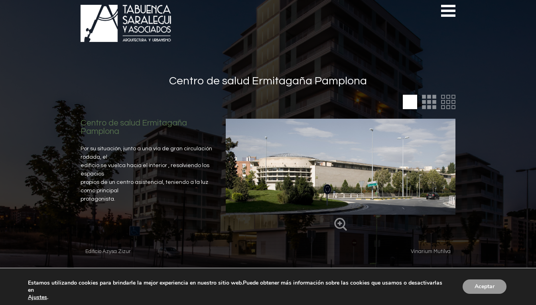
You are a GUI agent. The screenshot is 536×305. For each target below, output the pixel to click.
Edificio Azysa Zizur (108, 251)
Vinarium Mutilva (431, 251)
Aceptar (485, 286)
